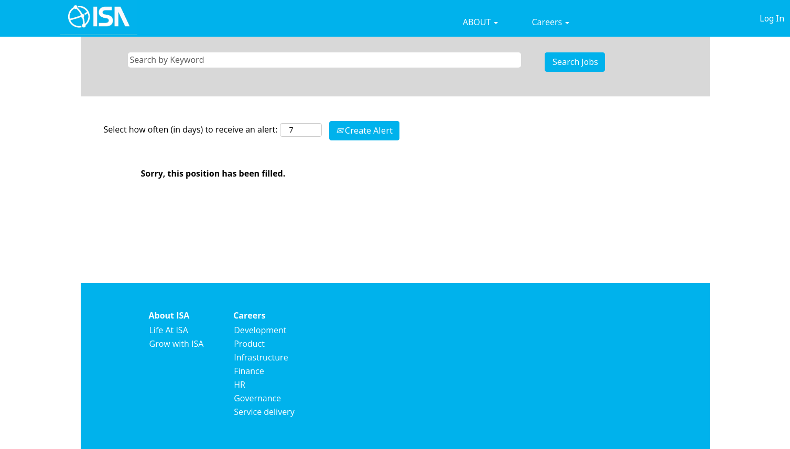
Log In (772, 18)
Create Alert (364, 130)
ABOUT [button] (481, 22)
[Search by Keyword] (324, 60)
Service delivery (264, 412)
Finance (249, 371)
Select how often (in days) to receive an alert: (191, 129)
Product (249, 343)
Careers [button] (550, 22)
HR (239, 384)
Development (260, 330)
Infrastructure (261, 357)
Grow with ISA (176, 343)
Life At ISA (168, 330)
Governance (257, 398)
